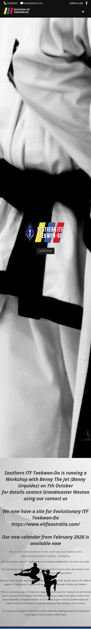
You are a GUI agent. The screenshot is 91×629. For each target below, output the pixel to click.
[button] (83, 11)
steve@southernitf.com (33, 3)
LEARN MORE (45, 250)
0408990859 (12, 3)
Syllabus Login (76, 2)
